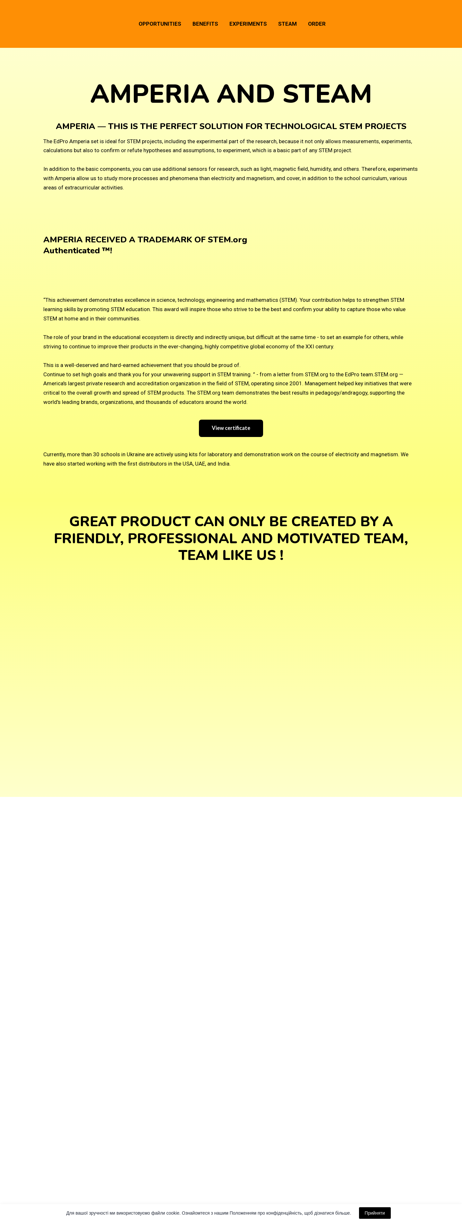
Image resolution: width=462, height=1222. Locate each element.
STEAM (287, 24)
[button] (231, 428)
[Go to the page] (55, 24)
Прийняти (375, 1213)
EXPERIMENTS (248, 24)
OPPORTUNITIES (160, 24)
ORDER (317, 24)
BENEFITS (205, 24)
